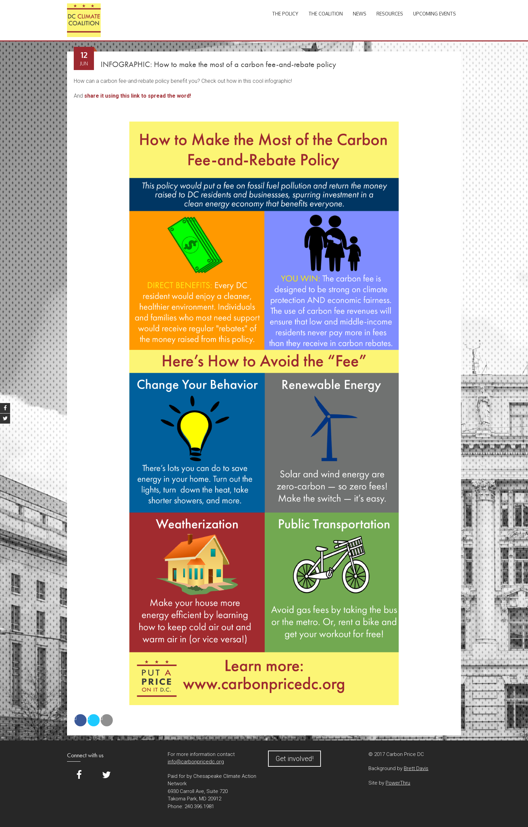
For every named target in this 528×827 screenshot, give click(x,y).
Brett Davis (416, 768)
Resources (389, 13)
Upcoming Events (434, 13)
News (359, 13)
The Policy (285, 13)
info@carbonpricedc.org (196, 762)
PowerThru (398, 783)
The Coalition (325, 13)
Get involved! (294, 759)
